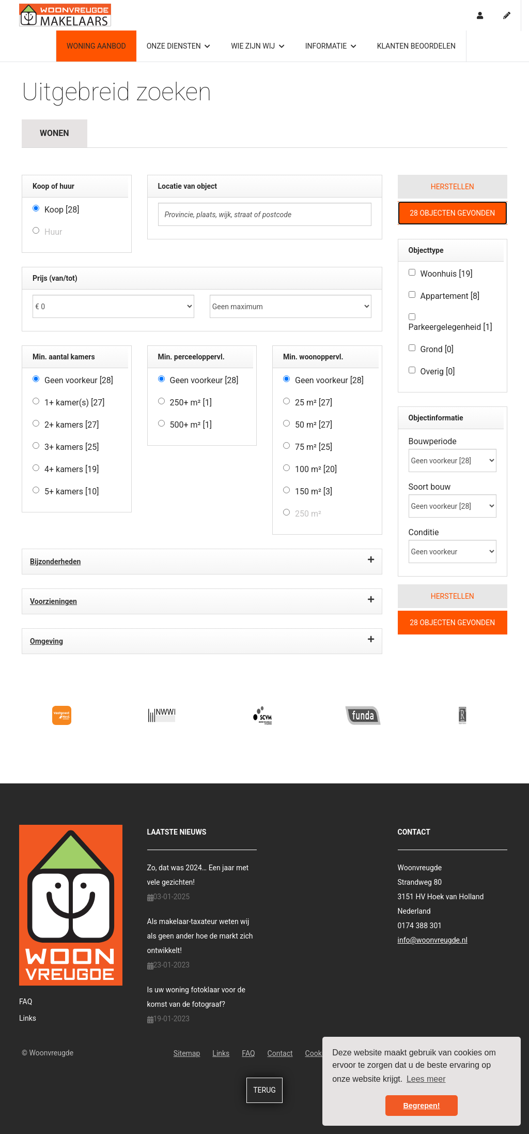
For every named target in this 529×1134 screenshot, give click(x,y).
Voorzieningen (202, 600)
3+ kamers (71, 447)
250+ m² (191, 402)
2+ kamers (71, 425)
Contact (280, 1053)
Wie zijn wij (257, 46)
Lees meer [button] (426, 1079)
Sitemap (187, 1053)
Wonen (54, 133)
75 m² (313, 447)
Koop (62, 210)
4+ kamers (71, 469)
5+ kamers (71, 491)
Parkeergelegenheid (450, 327)
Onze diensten (178, 46)
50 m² (313, 425)
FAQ (25, 1001)
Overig (438, 371)
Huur (53, 232)
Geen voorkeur (78, 380)
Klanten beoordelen (416, 46)
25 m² (313, 402)
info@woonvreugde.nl (433, 940)
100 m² (316, 469)
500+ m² (191, 425)
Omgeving (202, 639)
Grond (437, 349)
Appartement (450, 296)
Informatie (330, 46)
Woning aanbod (96, 46)
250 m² (308, 514)
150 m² (313, 491)
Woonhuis (447, 274)
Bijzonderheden (202, 560)
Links (27, 1018)
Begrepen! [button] (421, 1105)
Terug (264, 1090)
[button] (453, 187)
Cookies (318, 1053)
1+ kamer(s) (74, 402)
